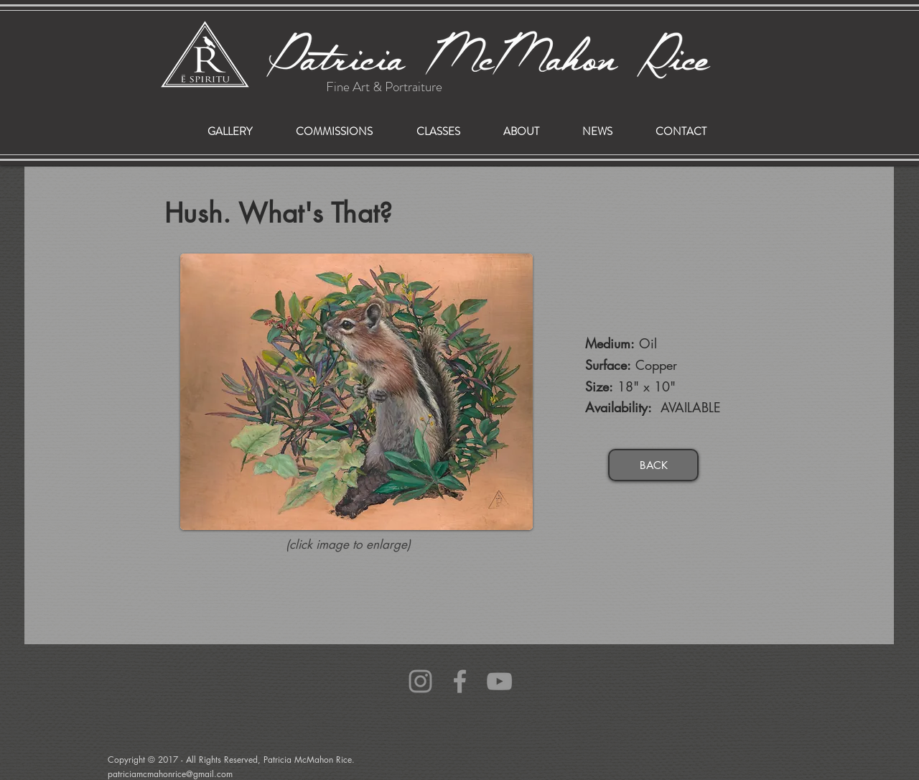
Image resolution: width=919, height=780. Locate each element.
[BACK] (653, 465)
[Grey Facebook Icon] (459, 681)
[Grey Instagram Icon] (420, 681)
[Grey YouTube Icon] (499, 681)
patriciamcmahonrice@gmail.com (138, 685)
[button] (334, 132)
